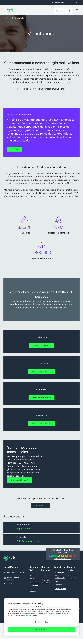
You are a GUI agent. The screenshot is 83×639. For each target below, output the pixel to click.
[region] (41, 617)
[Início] (6, 18)
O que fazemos (33, 590)
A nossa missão (33, 577)
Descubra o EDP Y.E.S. (19, 480)
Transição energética (72, 577)
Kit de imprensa (58, 583)
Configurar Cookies (54, 613)
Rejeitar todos (41, 622)
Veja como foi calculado (62, 559)
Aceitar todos (41, 629)
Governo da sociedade (34, 584)
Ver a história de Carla (42, 345)
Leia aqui (14, 149)
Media (9, 584)
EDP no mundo (59, 3)
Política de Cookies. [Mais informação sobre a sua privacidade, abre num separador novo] (30, 615)
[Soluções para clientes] (41, 540)
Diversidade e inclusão (47, 581)
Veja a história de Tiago (41, 371)
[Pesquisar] (69, 10)
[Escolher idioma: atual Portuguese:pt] (75, 3)
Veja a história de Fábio (41, 423)
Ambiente (46, 576)
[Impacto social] (41, 527)
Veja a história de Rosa (41, 397)
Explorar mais (40, 505)
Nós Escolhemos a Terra (16, 573)
